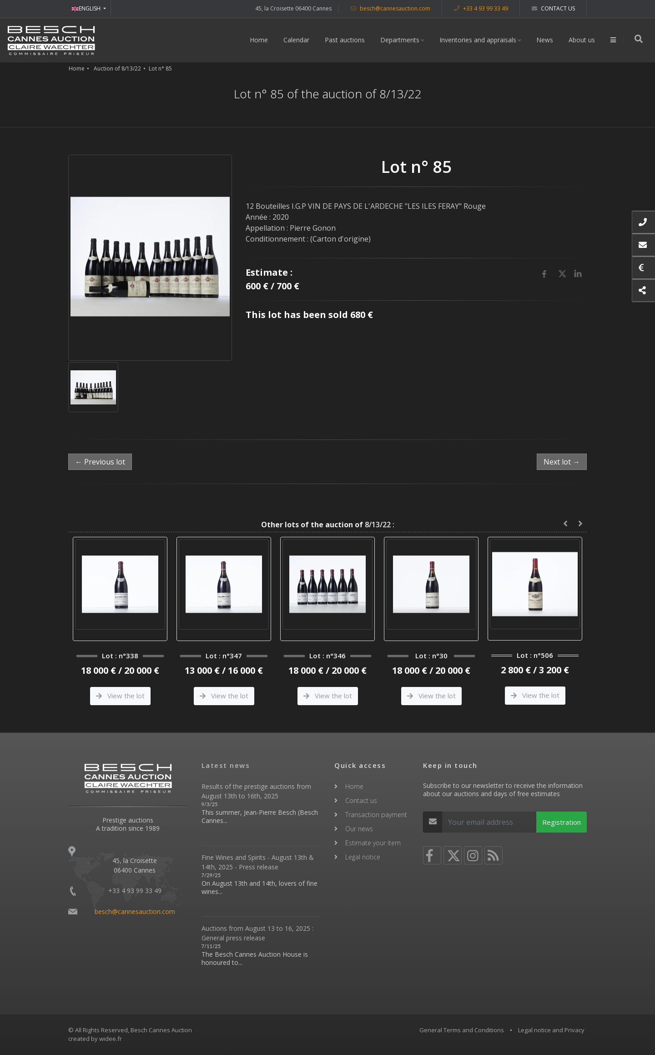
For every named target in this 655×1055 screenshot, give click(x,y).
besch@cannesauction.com (390, 8)
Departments (400, 39)
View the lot (120, 695)
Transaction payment (376, 814)
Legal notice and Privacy (551, 1030)
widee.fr (110, 1039)
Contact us (553, 8)
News (545, 39)
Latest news (226, 765)
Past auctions (346, 39)
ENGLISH (86, 8)
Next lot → (562, 462)
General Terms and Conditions (461, 1030)
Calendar (297, 39)
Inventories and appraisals (478, 39)
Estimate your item (373, 842)
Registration (561, 822)
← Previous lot (100, 462)
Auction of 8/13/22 (117, 68)
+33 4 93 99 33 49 (481, 8)
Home (260, 39)
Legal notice (362, 857)
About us (582, 39)
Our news (359, 828)
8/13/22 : (327, 525)
